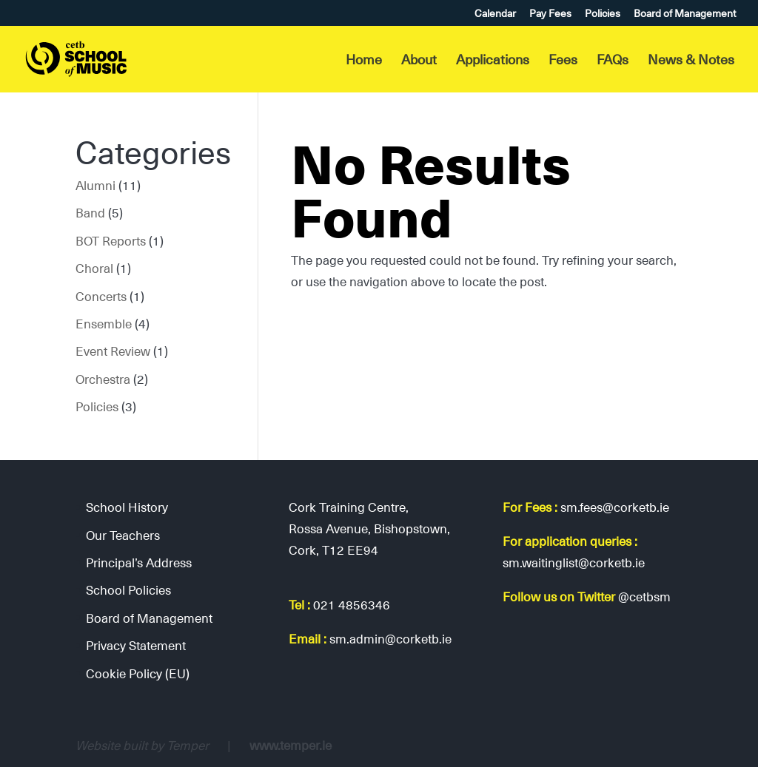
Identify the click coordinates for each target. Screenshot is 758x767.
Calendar (495, 14)
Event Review (113, 350)
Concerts (101, 295)
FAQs (612, 61)
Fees (563, 61)
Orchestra (103, 378)
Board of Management (685, 14)
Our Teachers (123, 534)
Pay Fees (550, 14)
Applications (492, 61)
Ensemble (104, 323)
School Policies (128, 589)
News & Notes (691, 61)
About (419, 61)
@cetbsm (644, 596)
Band (90, 212)
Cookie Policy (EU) (138, 673)
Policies (602, 14)
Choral (94, 267)
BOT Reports (111, 240)
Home (364, 61)
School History (127, 506)
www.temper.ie (290, 744)
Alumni (95, 185)
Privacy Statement (136, 645)
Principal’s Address (139, 562)
